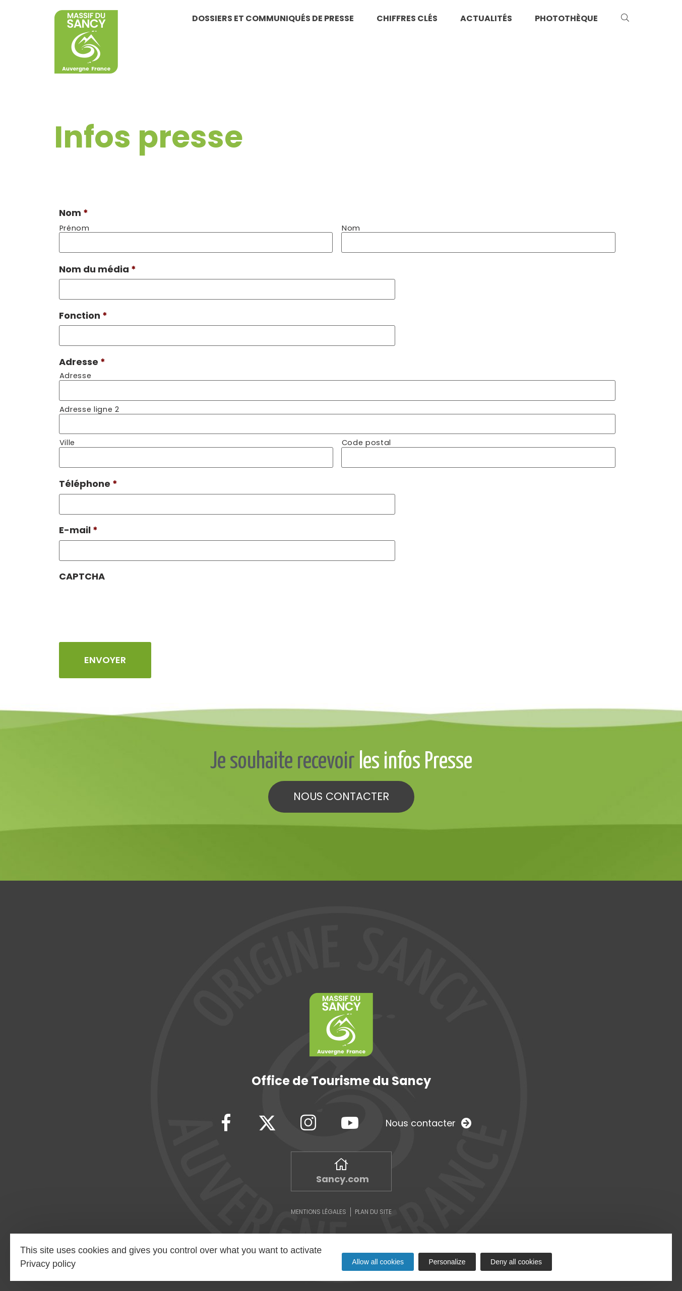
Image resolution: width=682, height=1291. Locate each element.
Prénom (74, 228)
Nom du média (97, 268)
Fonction (83, 313)
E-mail (78, 523)
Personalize (447, 1262)
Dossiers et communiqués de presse (273, 18)
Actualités (486, 18)
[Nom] (478, 242)
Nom (73, 213)
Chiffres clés (407, 18)
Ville (67, 438)
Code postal (366, 438)
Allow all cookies (378, 1262)
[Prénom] (196, 242)
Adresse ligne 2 (89, 405)
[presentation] (135, 598)
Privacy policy (48, 1264)
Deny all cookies (516, 1262)
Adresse (82, 359)
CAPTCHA (82, 569)
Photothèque (566, 18)
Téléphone (88, 478)
